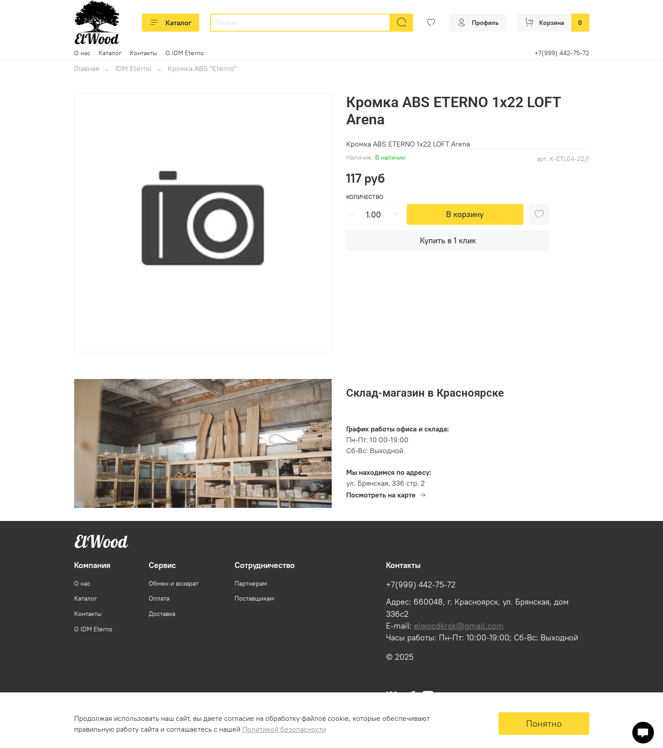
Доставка (162, 614)
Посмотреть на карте (386, 494)
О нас (82, 53)
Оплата (159, 598)
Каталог (171, 22)
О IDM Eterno (184, 53)
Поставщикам (254, 598)
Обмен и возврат (173, 583)
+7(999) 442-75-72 (562, 53)
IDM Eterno (133, 68)
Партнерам (251, 583)
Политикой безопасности (284, 729)
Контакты (143, 53)
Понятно (544, 723)
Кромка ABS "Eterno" (202, 68)
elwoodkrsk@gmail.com (458, 626)
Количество (364, 197)
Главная (86, 68)
